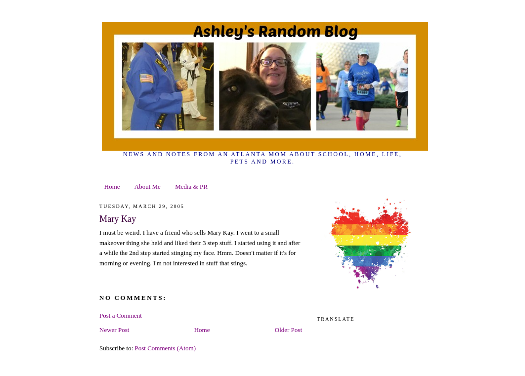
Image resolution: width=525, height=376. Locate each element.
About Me (147, 186)
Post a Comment (120, 315)
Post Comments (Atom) (165, 348)
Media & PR (191, 186)
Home (112, 186)
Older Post (288, 330)
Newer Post (114, 330)
